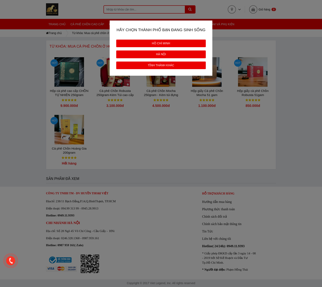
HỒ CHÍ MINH (161, 43)
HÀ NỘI (161, 54)
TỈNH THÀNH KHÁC (161, 65)
